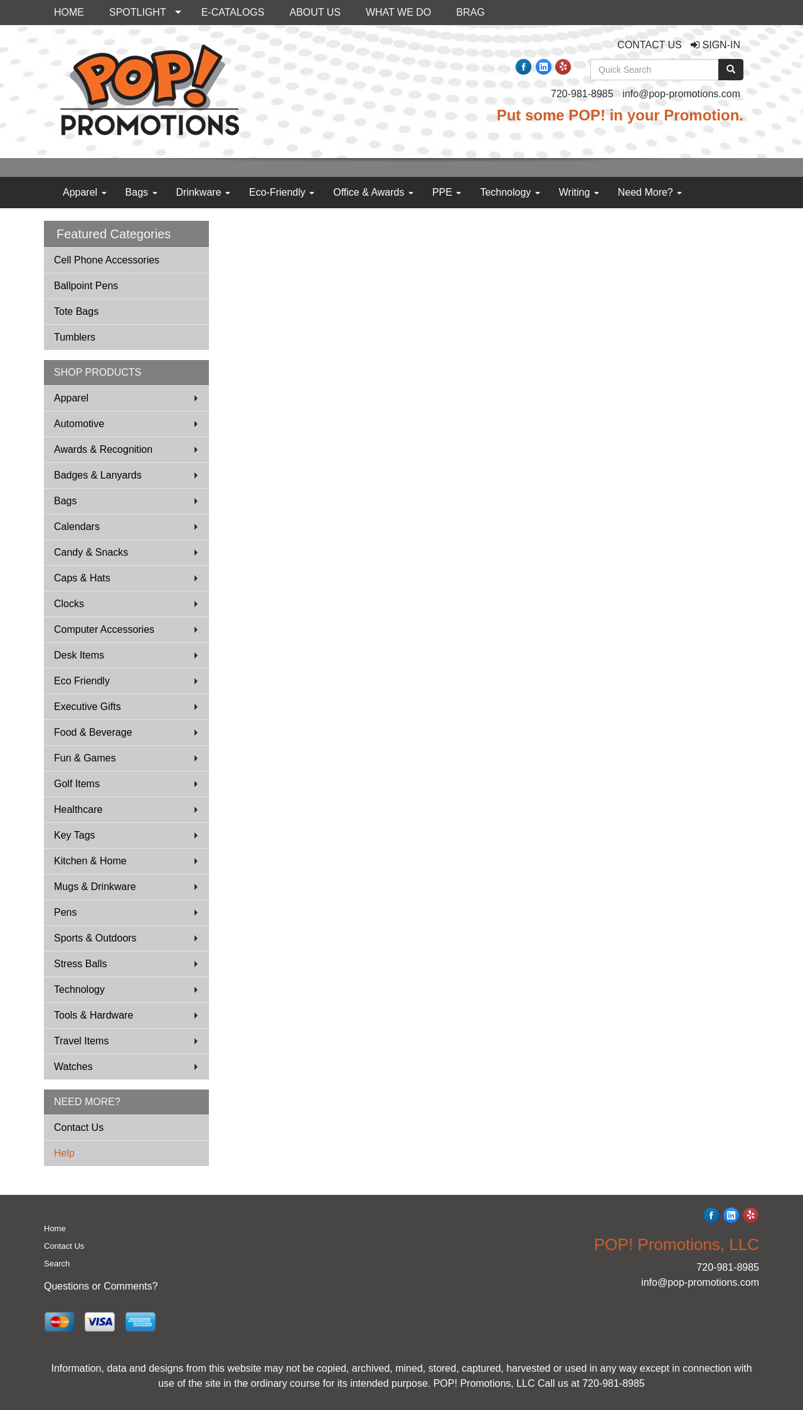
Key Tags (74, 835)
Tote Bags (76, 311)
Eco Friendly (82, 681)
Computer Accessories (104, 629)
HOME (69, 12)
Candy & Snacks (91, 552)
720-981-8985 (582, 93)
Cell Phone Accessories (106, 260)
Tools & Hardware (93, 1015)
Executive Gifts (87, 706)
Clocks (69, 603)
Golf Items (77, 783)
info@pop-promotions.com (681, 93)
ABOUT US (315, 12)
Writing (579, 192)
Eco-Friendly (281, 192)
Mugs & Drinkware (95, 886)
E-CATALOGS (233, 12)
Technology (510, 192)
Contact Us (79, 1127)
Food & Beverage (93, 732)
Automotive (79, 423)
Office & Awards (373, 192)
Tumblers (74, 337)
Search (57, 1263)
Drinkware (203, 192)
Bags (141, 192)
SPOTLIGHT (137, 12)
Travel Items (81, 1041)
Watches (73, 1066)
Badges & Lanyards (98, 475)
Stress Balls (80, 963)
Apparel (85, 192)
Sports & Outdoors (95, 938)
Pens (65, 912)
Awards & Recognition (103, 449)
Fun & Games (85, 758)
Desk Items (79, 655)
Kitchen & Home (90, 861)
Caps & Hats (82, 578)
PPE (446, 192)
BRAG (470, 12)
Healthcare (78, 809)
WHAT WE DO (398, 12)
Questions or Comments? (100, 1286)
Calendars (77, 526)
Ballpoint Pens (86, 285)
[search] (730, 69)
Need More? (650, 192)
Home (55, 1228)
